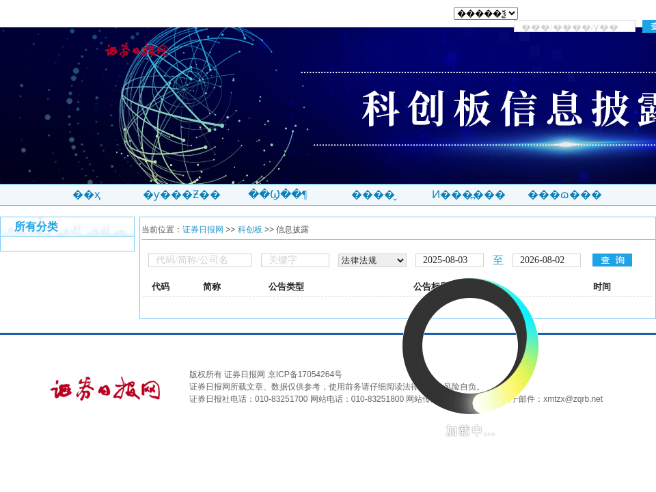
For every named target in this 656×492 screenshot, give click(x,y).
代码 (160, 287)
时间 (602, 287)
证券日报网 (202, 229)
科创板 (250, 229)
